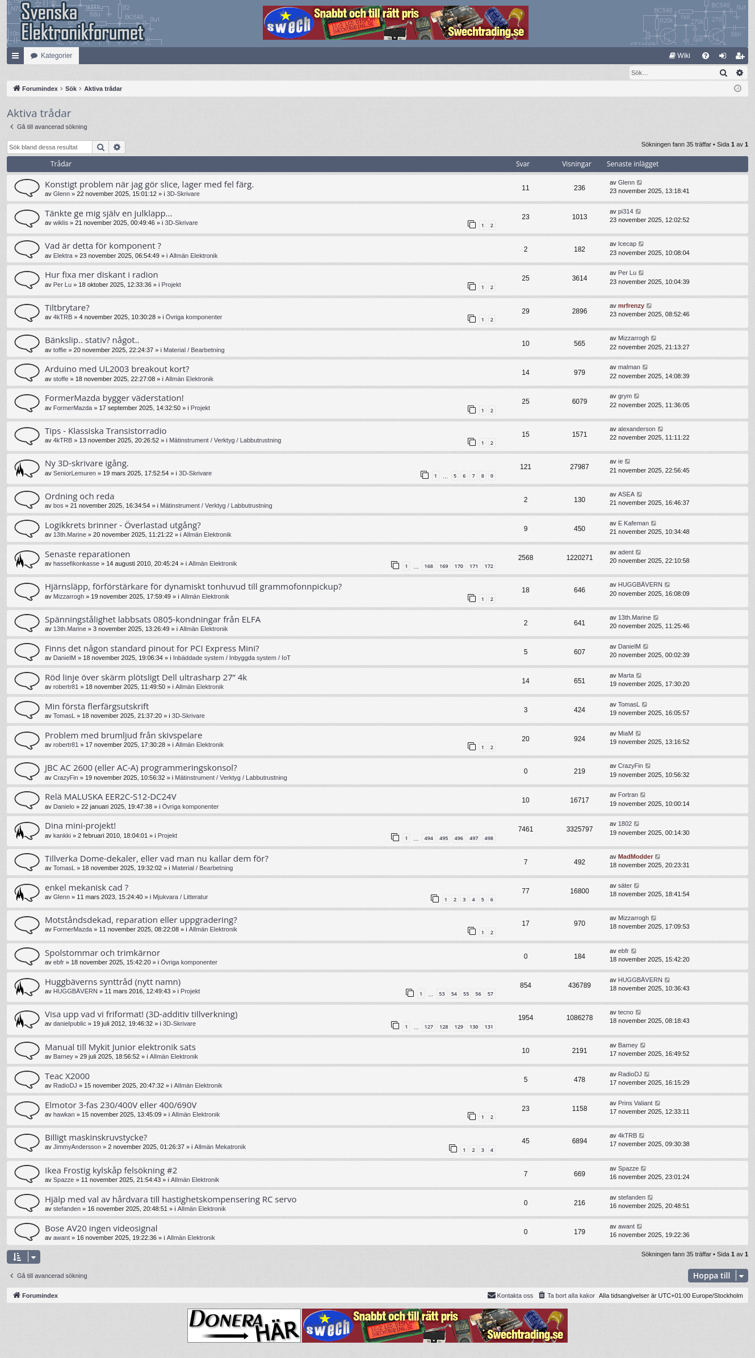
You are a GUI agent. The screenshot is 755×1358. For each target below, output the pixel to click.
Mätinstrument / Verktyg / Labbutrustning (225, 440)
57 (490, 994)
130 (473, 1027)
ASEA (626, 494)
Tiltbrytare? (67, 308)
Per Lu (62, 285)
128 (443, 1027)
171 (473, 566)
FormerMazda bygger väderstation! (114, 398)
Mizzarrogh (633, 338)
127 (428, 1027)
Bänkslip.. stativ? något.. (92, 340)
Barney (63, 1057)
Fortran (628, 795)
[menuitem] (679, 55)
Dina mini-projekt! (80, 825)
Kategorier (56, 56)
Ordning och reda (80, 496)
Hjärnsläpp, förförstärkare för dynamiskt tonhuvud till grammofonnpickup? (193, 586)
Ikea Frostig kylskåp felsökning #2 (111, 1170)
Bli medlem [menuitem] (742, 58)
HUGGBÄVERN (640, 585)
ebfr (58, 962)
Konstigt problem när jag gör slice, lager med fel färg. (149, 184)
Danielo (63, 807)
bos (58, 506)
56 (478, 994)
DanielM (64, 658)
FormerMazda (72, 408)
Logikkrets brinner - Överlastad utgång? (123, 525)
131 (489, 1027)
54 (454, 994)
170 (459, 566)
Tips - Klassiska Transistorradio (106, 431)
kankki (62, 836)
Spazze (63, 1180)
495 (443, 838)
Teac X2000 (67, 1076)
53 (441, 994)
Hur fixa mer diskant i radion (101, 275)
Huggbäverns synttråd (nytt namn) (113, 982)
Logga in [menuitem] (725, 58)
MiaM (626, 733)
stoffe (61, 379)
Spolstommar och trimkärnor (102, 953)
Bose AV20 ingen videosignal (101, 1228)
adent (626, 552)
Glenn (61, 194)
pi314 (626, 211)
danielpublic (69, 1024)
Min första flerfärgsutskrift (97, 706)
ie (620, 461)
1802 (625, 824)
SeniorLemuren (74, 473)
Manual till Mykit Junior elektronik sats (120, 1047)
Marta (626, 675)
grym (625, 396)
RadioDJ (65, 1086)
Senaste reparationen (88, 554)
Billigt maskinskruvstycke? (96, 1137)
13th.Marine (69, 535)
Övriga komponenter (194, 317)
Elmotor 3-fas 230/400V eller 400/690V (120, 1105)
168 (428, 566)
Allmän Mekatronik (220, 1147)
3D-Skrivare (183, 194)
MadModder (635, 857)
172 (489, 566)
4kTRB (63, 317)
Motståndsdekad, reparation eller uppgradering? (141, 920)
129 (459, 1027)
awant (61, 1238)
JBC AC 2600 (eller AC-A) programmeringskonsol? (141, 768)
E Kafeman (633, 523)
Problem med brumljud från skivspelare (123, 735)
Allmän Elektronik (194, 256)
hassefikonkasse (76, 564)
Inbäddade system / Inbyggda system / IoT (232, 658)
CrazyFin (65, 778)
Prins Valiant (635, 1103)
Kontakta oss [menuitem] (510, 1295)
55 (466, 994)
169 (443, 566)
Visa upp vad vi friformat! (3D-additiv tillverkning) (141, 1014)
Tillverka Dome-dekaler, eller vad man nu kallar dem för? (157, 858)
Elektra (63, 256)
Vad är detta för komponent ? (103, 246)
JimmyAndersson (77, 1147)
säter (625, 886)
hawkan (64, 1115)
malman (629, 367)
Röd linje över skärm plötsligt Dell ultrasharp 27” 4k (146, 677)
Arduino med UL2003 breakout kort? (117, 369)
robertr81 (66, 687)
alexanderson (637, 429)
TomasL (64, 716)
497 (473, 838)
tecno (626, 1012)
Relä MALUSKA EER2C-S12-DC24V (111, 797)
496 (459, 838)
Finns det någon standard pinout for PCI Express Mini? (152, 648)
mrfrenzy (631, 306)
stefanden (67, 1209)
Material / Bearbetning (194, 350)
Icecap (627, 244)
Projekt (171, 285)
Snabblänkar (17, 58)
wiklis (60, 223)
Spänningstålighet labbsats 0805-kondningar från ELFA (153, 619)
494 (428, 838)
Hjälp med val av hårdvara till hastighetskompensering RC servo (171, 1199)
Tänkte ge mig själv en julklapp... (108, 213)
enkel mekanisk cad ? (86, 887)
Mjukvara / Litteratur (180, 897)
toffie (60, 350)
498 (489, 838)
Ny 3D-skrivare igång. (87, 463)
